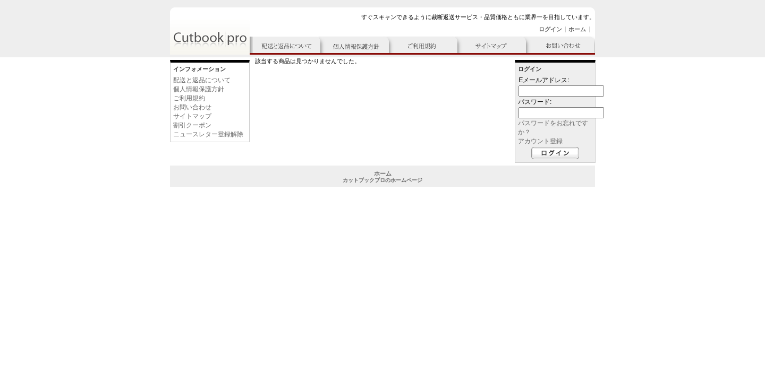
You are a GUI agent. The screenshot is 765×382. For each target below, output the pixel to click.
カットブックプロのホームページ (382, 180)
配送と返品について (202, 80)
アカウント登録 (540, 141)
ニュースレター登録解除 (208, 134)
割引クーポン (192, 125)
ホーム (577, 29)
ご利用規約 (189, 98)
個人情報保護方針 (198, 89)
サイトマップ (192, 116)
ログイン (550, 29)
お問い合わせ (192, 107)
